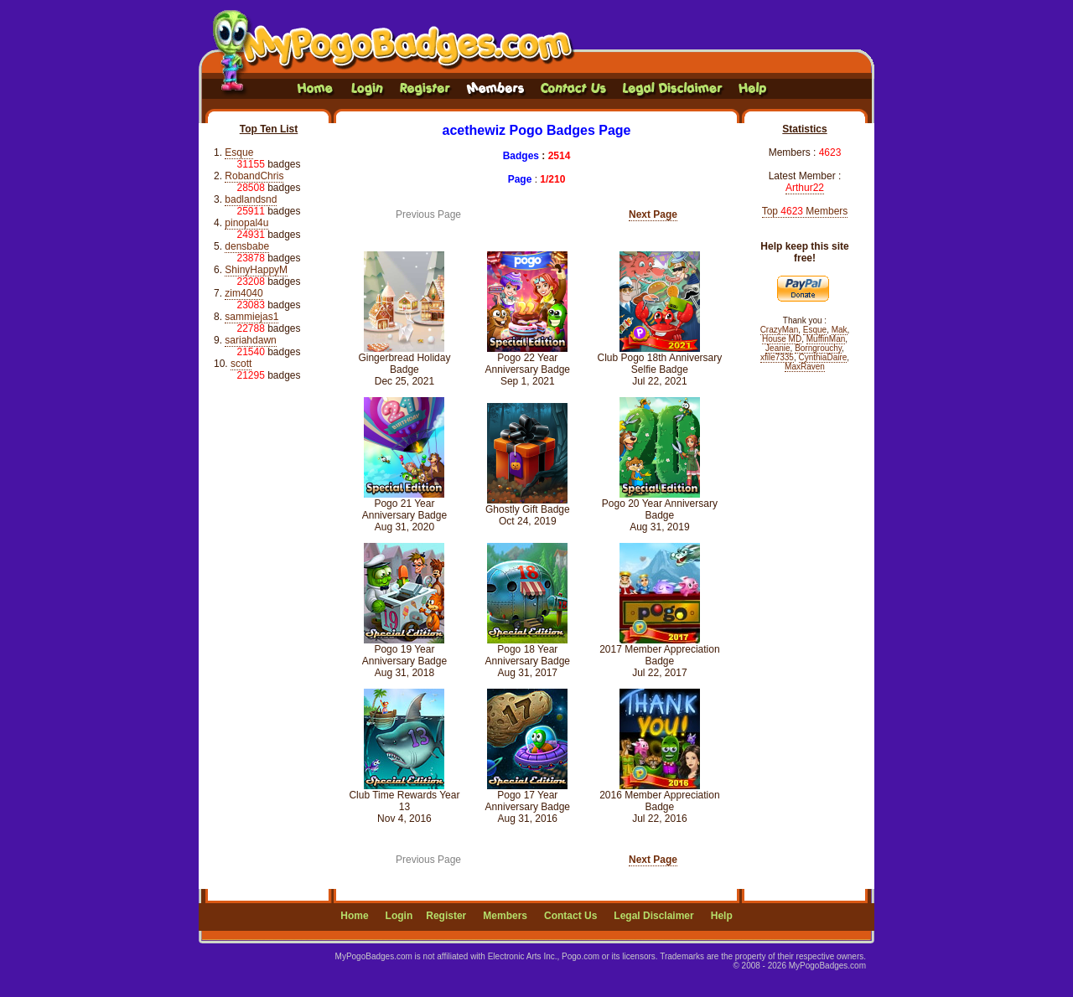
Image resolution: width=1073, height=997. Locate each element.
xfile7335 (777, 357)
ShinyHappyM (256, 270)
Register (446, 916)
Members (505, 916)
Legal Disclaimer (653, 916)
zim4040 (243, 293)
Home (354, 916)
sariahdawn (250, 340)
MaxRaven (805, 366)
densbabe (247, 246)
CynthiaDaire (823, 357)
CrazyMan (779, 329)
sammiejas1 (251, 317)
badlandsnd (251, 199)
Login (399, 916)
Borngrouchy (818, 348)
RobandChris (254, 176)
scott (241, 363)
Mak (840, 329)
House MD (781, 339)
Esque (239, 152)
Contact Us (570, 916)
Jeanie (777, 348)
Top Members (805, 211)
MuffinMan (826, 339)
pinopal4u (246, 223)
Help (722, 916)
